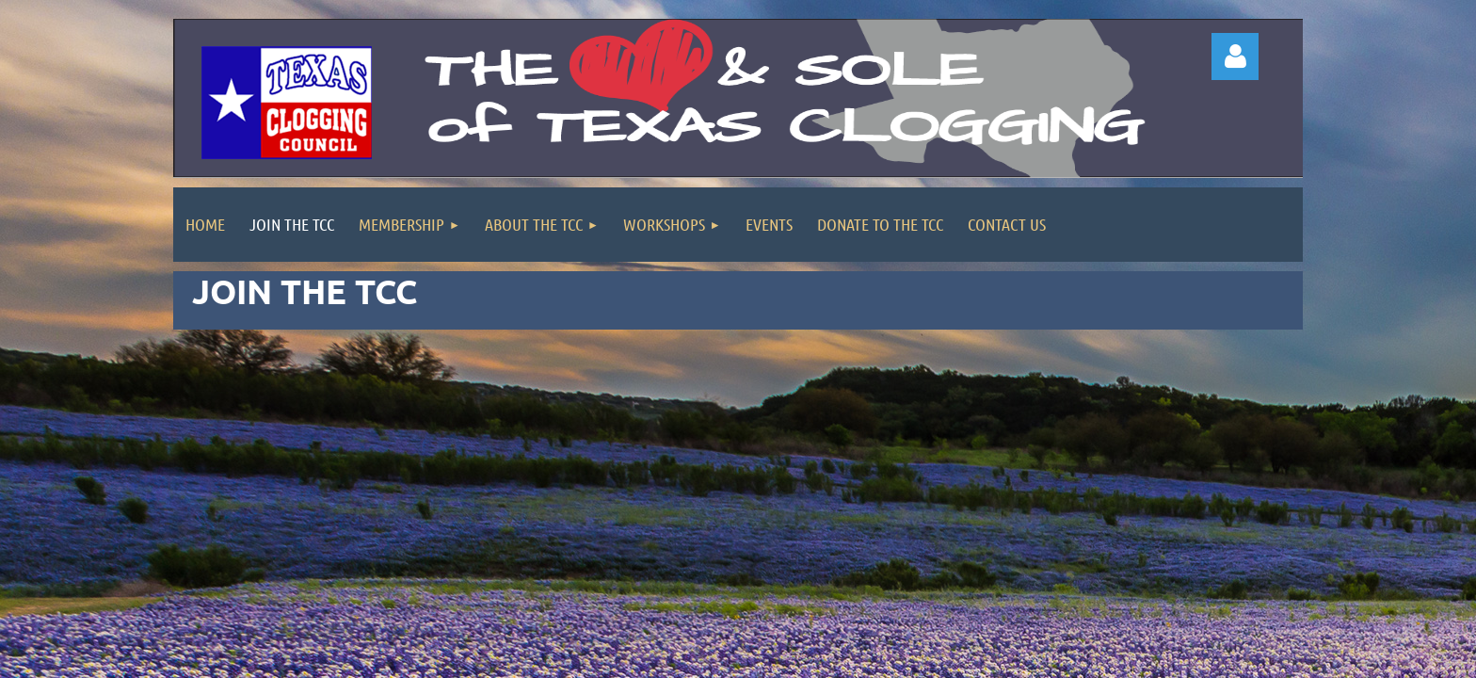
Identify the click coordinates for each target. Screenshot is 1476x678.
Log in (1235, 56)
